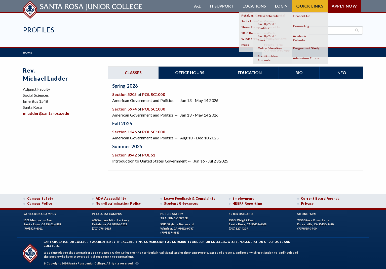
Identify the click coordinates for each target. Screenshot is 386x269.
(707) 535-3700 (306, 228)
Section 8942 (124, 154)
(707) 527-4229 (238, 228)
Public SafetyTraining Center (174, 216)
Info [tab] (341, 72)
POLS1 (148, 154)
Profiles (38, 30)
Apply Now (344, 6)
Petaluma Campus (107, 214)
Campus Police (39, 203)
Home (27, 53)
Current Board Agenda (320, 198)
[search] (335, 30)
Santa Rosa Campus (39, 214)
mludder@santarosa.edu (46, 113)
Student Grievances (181, 203)
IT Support (222, 6)
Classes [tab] (133, 72)
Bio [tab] (299, 72)
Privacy (307, 203)
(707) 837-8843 (169, 232)
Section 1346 (124, 131)
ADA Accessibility (111, 198)
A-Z (197, 6)
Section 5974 (124, 108)
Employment (243, 198)
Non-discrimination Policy (118, 203)
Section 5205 (124, 94)
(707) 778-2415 (101, 228)
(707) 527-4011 (33, 228)
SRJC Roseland (241, 214)
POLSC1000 (153, 94)
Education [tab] (250, 72)
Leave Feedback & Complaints (189, 198)
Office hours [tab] (189, 72)
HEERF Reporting (247, 203)
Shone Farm (307, 214)
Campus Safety (40, 198)
